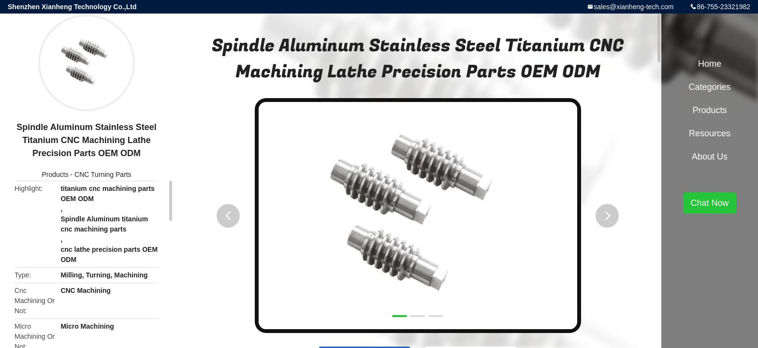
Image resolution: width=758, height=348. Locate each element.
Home (709, 64)
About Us (710, 156)
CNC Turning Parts (102, 174)
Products (55, 174)
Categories (709, 87)
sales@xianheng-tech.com (633, 7)
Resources (709, 133)
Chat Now (709, 203)
